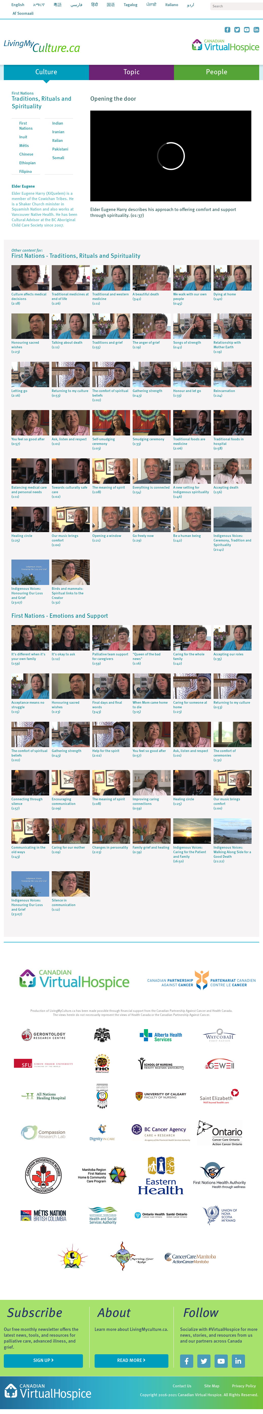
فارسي (76, 5)
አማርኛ (39, 5)
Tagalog (130, 5)
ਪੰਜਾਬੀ (151, 5)
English (17, 5)
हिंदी (94, 5)
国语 (111, 5)
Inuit (23, 137)
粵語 (58, 5)
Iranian (58, 132)
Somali (58, 158)
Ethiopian (27, 163)
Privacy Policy (244, 1386)
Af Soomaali (23, 14)
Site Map (211, 1386)
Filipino (25, 172)
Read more (131, 1360)
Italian (57, 141)
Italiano (171, 5)
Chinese (26, 155)
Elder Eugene (23, 187)
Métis (24, 146)
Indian (57, 124)
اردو (190, 5)
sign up (43, 1360)
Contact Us (182, 1386)
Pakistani (60, 149)
